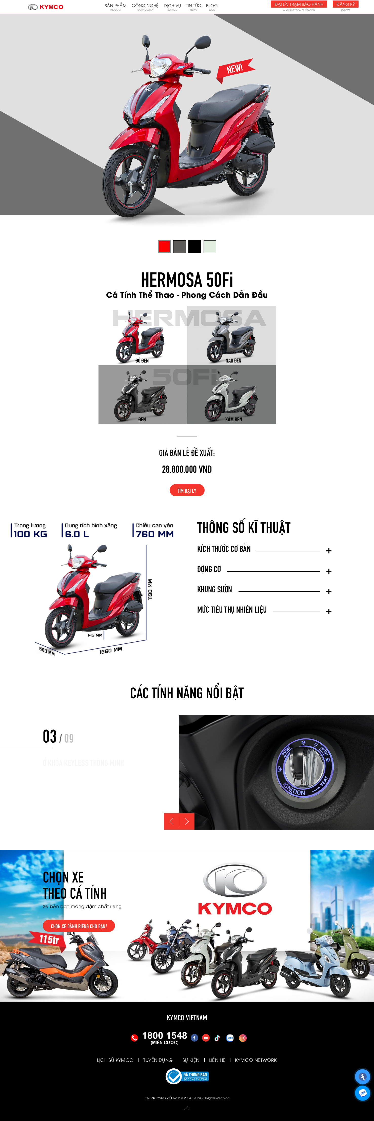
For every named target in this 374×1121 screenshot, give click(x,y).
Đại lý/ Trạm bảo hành (299, 4)
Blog (212, 7)
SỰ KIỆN (191, 1060)
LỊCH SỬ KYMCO (115, 1060)
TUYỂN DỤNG (158, 1060)
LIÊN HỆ (217, 1060)
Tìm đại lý (187, 490)
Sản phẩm (116, 7)
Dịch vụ (172, 7)
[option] (276, 772)
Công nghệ (145, 7)
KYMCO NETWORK (256, 1060)
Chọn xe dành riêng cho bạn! (79, 926)
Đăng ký (346, 4)
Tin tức (193, 7)
